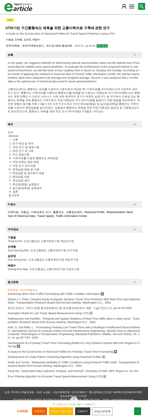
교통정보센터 (74, 212)
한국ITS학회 (13, 45)
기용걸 (9, 39)
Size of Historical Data (21, 216)
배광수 (36, 39)
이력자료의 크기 (41, 212)
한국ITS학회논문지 (33, 45)
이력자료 (13, 212)
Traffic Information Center (71, 216)
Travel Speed (45, 216)
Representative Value (120, 212)
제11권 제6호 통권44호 (59, 45)
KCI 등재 (102, 45)
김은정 (27, 39)
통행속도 (58, 212)
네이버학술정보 (28, 289)
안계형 (18, 39)
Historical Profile (94, 212)
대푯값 (25, 212)
